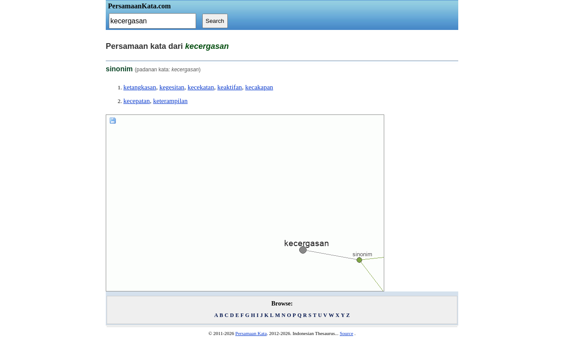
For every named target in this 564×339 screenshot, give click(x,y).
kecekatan (201, 87)
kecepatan (136, 100)
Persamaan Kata (251, 333)
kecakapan (259, 87)
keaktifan (229, 87)
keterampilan (170, 100)
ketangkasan (139, 87)
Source (346, 333)
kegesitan (172, 87)
